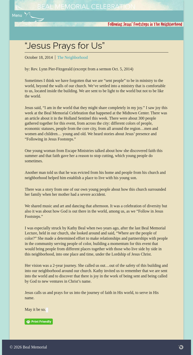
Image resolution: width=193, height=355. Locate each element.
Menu (17, 15)
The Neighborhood (72, 57)
